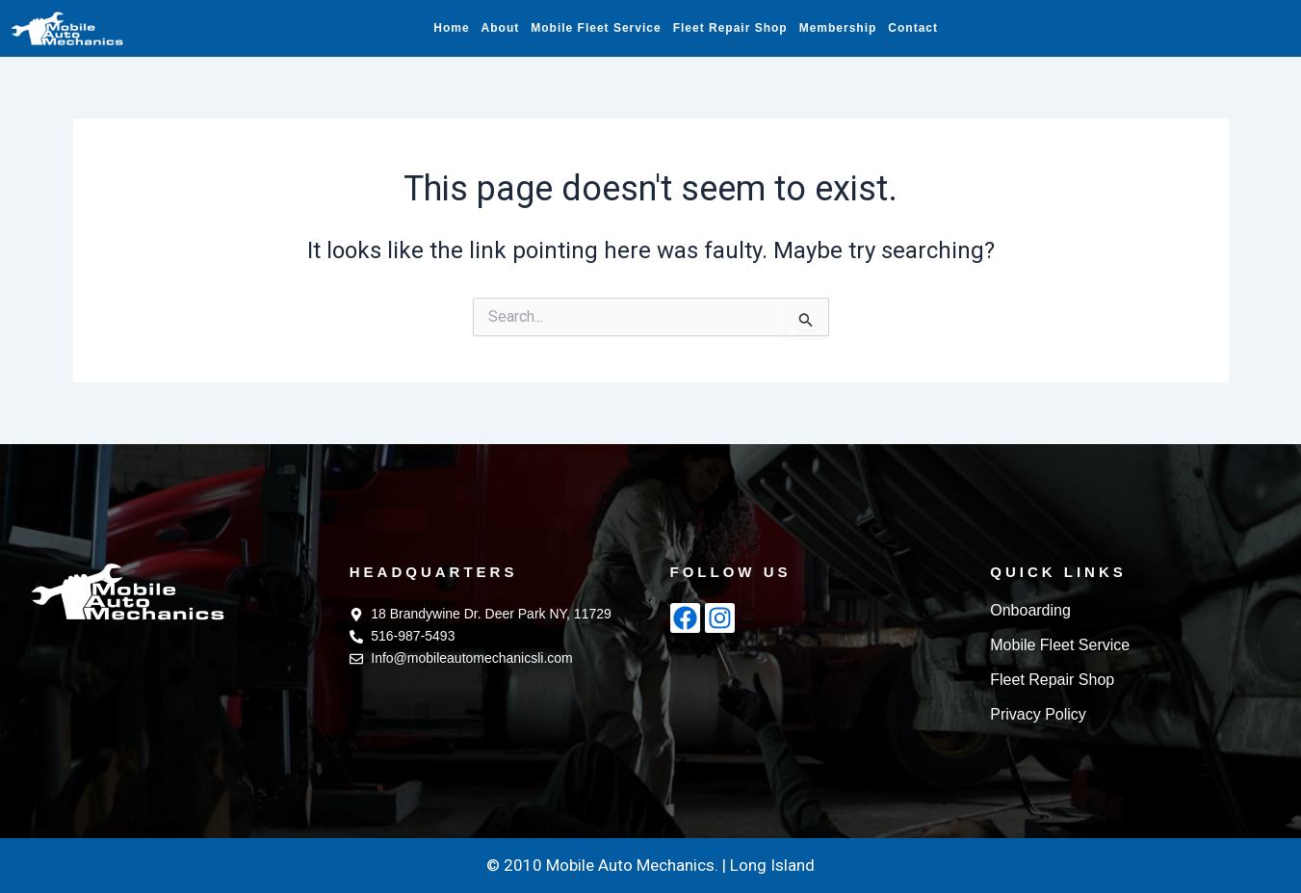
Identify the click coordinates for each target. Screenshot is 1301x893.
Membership (838, 28)
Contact (913, 28)
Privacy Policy (1038, 714)
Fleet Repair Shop (730, 28)
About (500, 28)
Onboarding (1030, 610)
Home (451, 28)
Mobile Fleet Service (596, 28)
